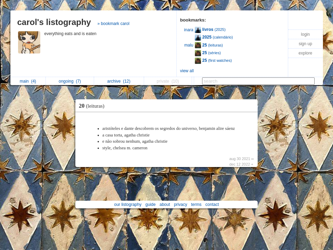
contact (212, 204)
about (165, 204)
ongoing (70, 81)
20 (93, 105)
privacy (180, 204)
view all (187, 70)
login (305, 34)
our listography (128, 204)
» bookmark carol (114, 23)
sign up (305, 43)
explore (305, 53)
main (28, 81)
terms (196, 204)
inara (188, 29)
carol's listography (54, 22)
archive (119, 81)
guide (150, 204)
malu (188, 45)
